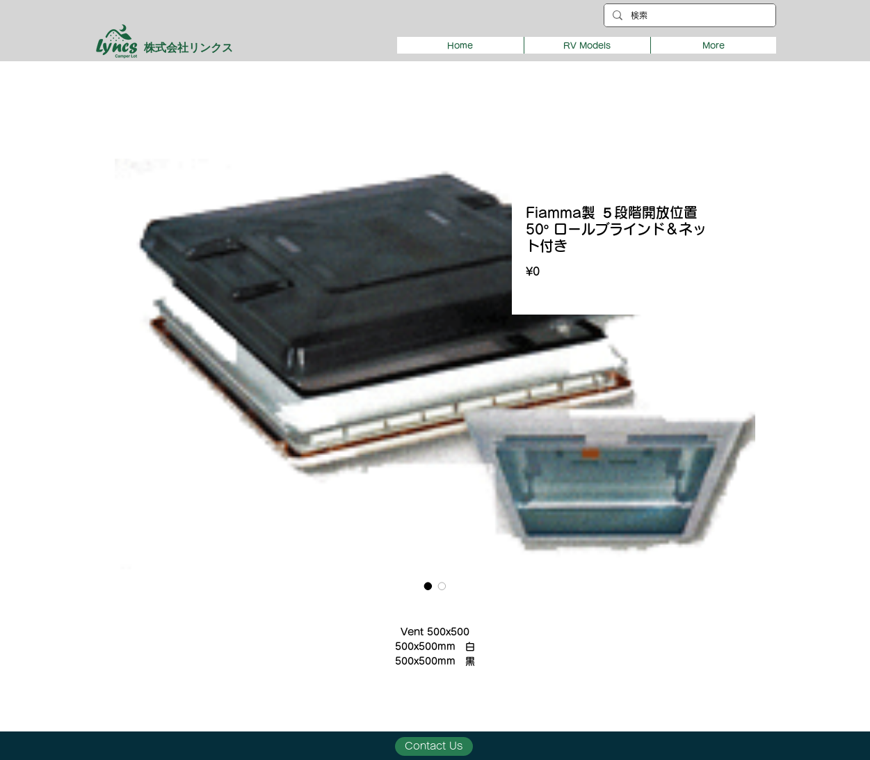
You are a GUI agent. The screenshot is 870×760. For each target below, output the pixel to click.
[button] (587, 45)
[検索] (688, 15)
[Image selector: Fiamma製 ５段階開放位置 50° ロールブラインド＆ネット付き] (428, 586)
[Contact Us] (434, 746)
